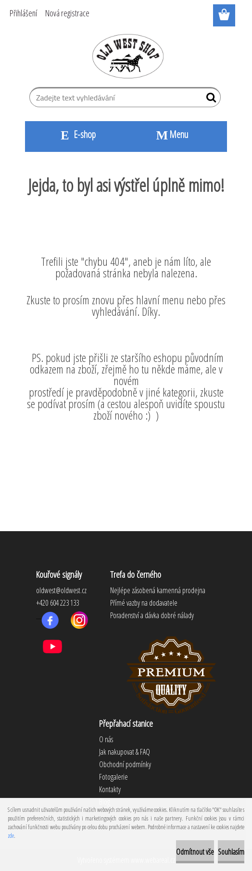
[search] (209, 99)
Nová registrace (67, 13)
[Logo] (126, 56)
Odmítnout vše (195, 851)
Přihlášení (23, 13)
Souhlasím (231, 851)
